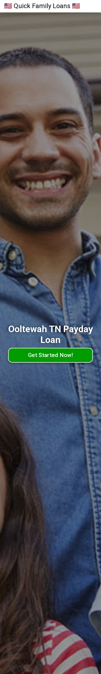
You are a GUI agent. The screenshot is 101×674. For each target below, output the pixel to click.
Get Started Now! (50, 355)
